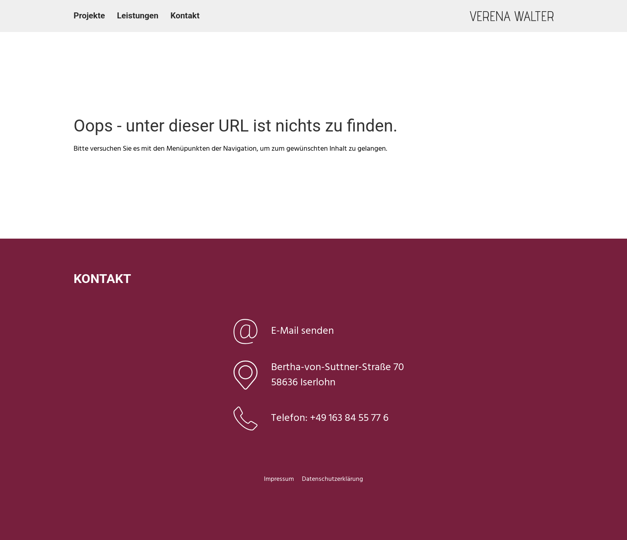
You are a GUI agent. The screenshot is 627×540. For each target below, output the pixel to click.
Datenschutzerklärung (332, 479)
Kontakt (185, 15)
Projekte (89, 15)
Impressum (279, 479)
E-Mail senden (302, 331)
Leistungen (137, 15)
